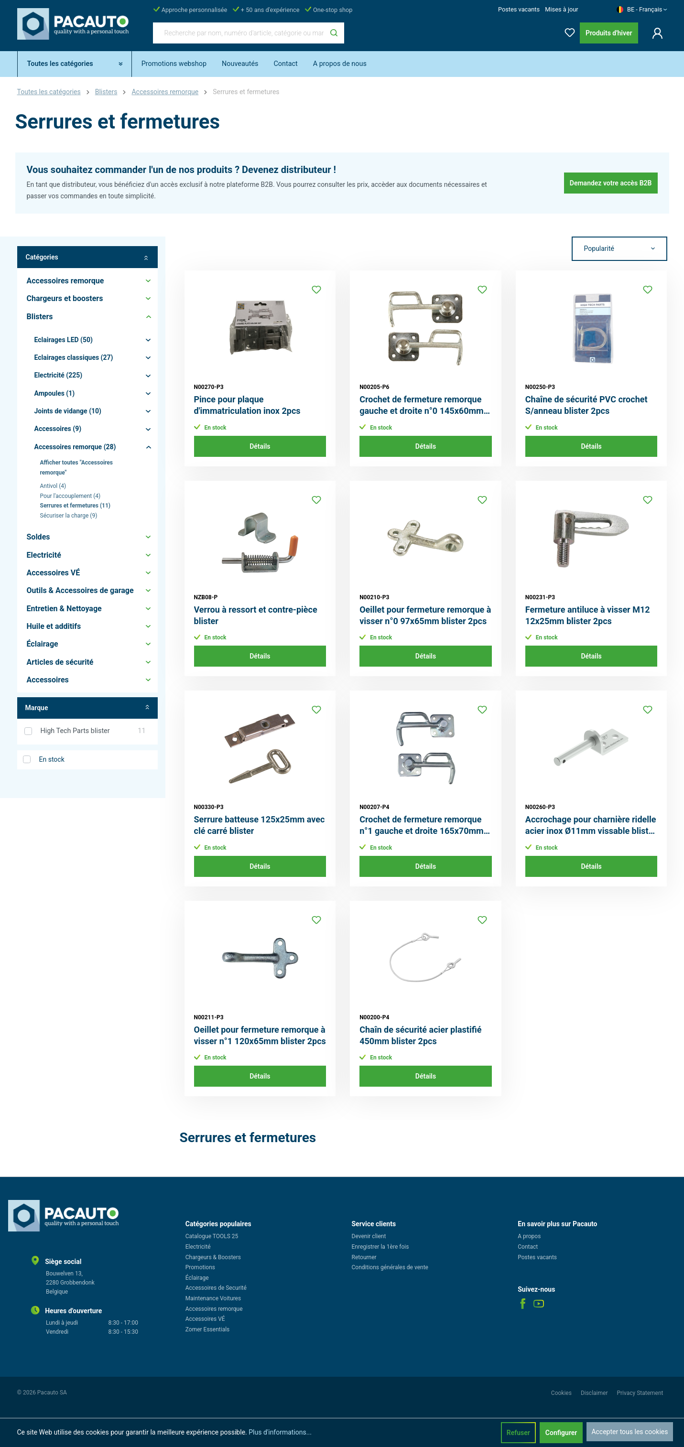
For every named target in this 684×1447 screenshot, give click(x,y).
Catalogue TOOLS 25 (212, 1236)
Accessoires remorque (214, 1309)
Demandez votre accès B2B (611, 183)
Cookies (562, 1393)
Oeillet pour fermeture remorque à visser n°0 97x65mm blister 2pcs (425, 615)
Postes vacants (519, 9)
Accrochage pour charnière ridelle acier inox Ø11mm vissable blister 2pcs (590, 825)
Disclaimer (595, 1393)
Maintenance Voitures (213, 1298)
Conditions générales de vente (390, 1267)
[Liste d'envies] (567, 30)
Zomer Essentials (207, 1329)
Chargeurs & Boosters (213, 1257)
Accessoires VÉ (205, 1319)
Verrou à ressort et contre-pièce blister (255, 615)
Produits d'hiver (609, 33)
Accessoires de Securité (216, 1288)
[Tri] (619, 249)
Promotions (200, 1267)
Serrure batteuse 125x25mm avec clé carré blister (259, 825)
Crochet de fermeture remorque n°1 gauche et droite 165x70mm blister (421, 825)
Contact (528, 1246)
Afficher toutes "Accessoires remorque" (76, 467)
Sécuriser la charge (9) (69, 515)
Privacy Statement (640, 1393)
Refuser (518, 1432)
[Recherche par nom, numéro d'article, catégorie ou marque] (238, 32)
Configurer (561, 1432)
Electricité (198, 1246)
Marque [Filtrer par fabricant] (87, 708)
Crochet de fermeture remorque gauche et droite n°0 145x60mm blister (421, 405)
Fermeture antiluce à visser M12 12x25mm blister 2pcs (587, 615)
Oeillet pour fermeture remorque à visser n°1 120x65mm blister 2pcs (260, 1035)
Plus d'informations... (280, 1432)
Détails (260, 446)
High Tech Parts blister (93, 731)
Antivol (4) (53, 486)
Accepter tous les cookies (629, 1432)
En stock (52, 759)
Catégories (87, 257)
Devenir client (369, 1236)
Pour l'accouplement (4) (70, 496)
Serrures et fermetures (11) (75, 505)
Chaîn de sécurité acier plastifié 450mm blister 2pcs (420, 1035)
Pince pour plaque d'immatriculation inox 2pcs (247, 405)
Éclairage (197, 1277)
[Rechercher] (334, 32)
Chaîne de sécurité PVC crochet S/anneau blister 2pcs (586, 405)
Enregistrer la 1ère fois (380, 1246)
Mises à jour (561, 9)
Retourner (364, 1257)
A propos (529, 1236)
